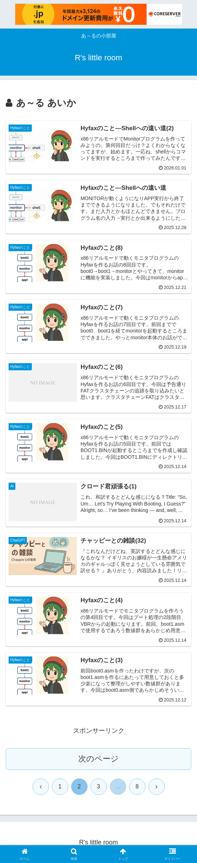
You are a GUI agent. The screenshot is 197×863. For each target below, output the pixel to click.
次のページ (98, 758)
